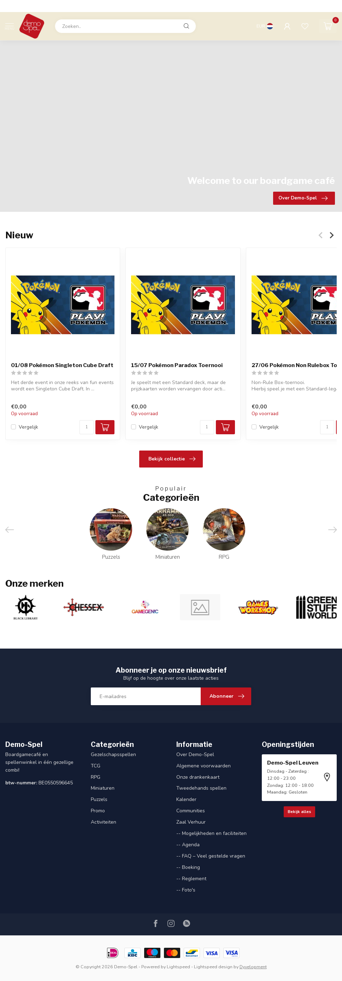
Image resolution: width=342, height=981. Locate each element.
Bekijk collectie (171, 459)
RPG (95, 777)
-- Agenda (188, 844)
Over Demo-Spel (195, 754)
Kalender (186, 799)
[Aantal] (86, 427)
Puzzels (99, 799)
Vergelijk (28, 427)
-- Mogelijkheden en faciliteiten (211, 833)
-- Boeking (188, 867)
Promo (98, 810)
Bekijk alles (299, 811)
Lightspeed (178, 967)
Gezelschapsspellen (113, 754)
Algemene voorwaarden (203, 765)
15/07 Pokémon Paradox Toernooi (177, 365)
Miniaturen (102, 788)
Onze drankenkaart (197, 777)
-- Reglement (191, 878)
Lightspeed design (213, 967)
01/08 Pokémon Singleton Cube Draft (62, 365)
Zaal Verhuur (191, 822)
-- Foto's (185, 890)
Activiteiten (103, 822)
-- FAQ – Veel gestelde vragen (210, 856)
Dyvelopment (253, 967)
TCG (95, 765)
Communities (190, 810)
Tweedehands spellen (201, 788)
